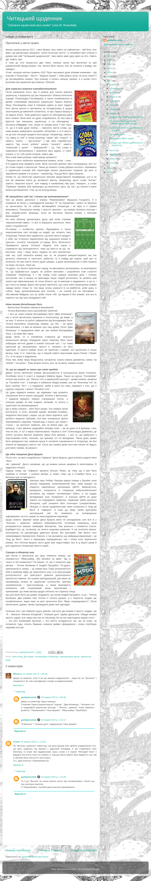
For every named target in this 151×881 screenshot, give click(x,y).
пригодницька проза (69, 656)
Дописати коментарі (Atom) (35, 857)
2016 (109, 168)
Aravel (16, 742)
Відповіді (21, 691)
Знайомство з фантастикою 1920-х (126, 117)
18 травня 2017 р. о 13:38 (33, 742)
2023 (109, 56)
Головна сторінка (50, 850)
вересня (114, 97)
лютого (113, 159)
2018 (109, 76)
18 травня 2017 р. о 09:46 (53, 697)
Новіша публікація (18, 850)
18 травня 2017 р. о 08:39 (35, 674)
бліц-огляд (17, 656)
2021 (109, 64)
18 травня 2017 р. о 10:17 (53, 720)
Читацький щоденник (34, 18)
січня (112, 163)
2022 (109, 60)
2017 (109, 81)
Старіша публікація (83, 850)
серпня (113, 101)
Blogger (96, 869)
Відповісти (18, 685)
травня (113, 113)
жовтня (113, 92)
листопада (115, 88)
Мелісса (17, 674)
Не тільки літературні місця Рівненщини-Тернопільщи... (124, 122)
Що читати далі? (117, 134)
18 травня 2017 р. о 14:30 (53, 777)
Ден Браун (29, 656)
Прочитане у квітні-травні (121, 138)
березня (114, 154)
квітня (113, 150)
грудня (113, 84)
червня (113, 109)
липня (113, 105)
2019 (109, 72)
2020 (109, 68)
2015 (109, 172)
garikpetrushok (28, 697)
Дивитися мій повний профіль (118, 44)
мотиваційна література (47, 656)
